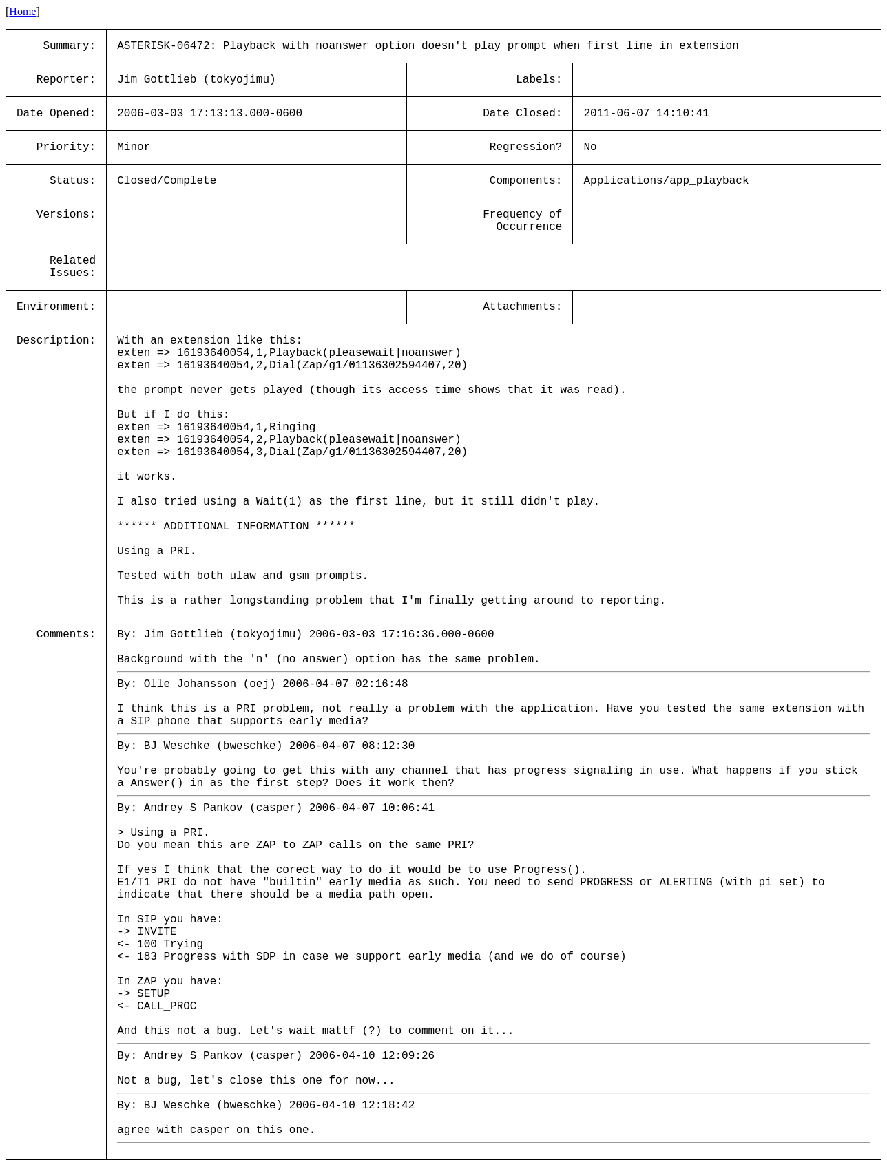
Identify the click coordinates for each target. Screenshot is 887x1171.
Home (22, 11)
